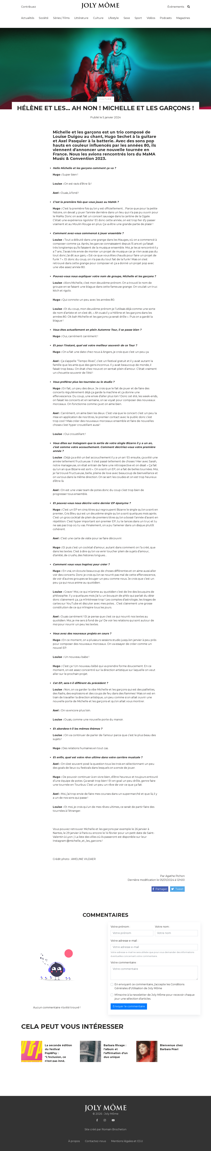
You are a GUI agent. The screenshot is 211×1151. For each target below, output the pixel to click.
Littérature (81, 18)
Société (43, 18)
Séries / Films (61, 18)
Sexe (127, 18)
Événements (175, 6)
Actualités (27, 18)
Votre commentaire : (124, 962)
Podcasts (166, 18)
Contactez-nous (95, 1141)
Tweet (177, 889)
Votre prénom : (120, 926)
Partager (160, 889)
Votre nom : (162, 926)
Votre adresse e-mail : (124, 940)
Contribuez (28, 6)
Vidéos (151, 18)
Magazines (183, 18)
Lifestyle (113, 18)
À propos (74, 1141)
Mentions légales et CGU (127, 1141)
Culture (98, 18)
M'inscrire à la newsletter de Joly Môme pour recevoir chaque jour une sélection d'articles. (155, 996)
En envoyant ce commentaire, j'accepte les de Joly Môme (149, 986)
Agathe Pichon (175, 876)
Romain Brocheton (114, 1129)
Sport (138, 18)
